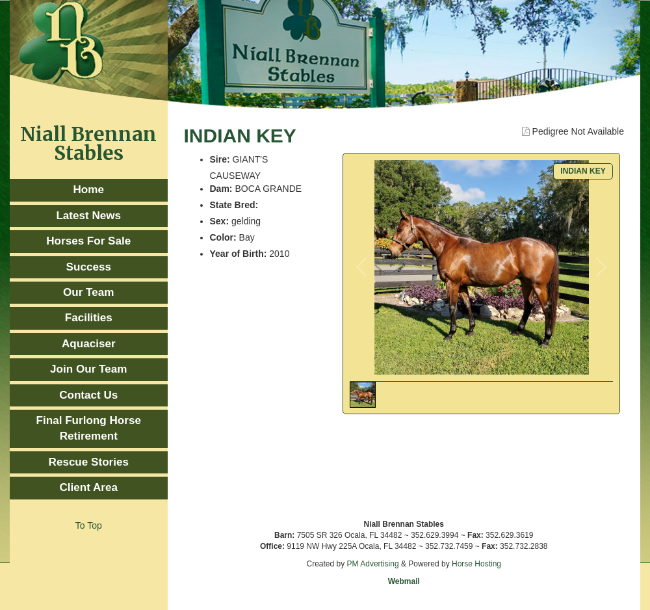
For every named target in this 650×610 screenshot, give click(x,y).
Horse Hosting (476, 563)
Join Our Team (88, 369)
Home (88, 189)
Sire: (220, 159)
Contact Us (88, 395)
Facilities (88, 318)
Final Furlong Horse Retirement (88, 428)
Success (88, 267)
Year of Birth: (238, 253)
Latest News (88, 215)
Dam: (221, 188)
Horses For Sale (88, 241)
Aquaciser (89, 344)
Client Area (88, 487)
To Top (88, 525)
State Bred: (234, 205)
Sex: (219, 221)
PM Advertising (373, 563)
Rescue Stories (89, 462)
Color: (223, 237)
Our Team (88, 292)
